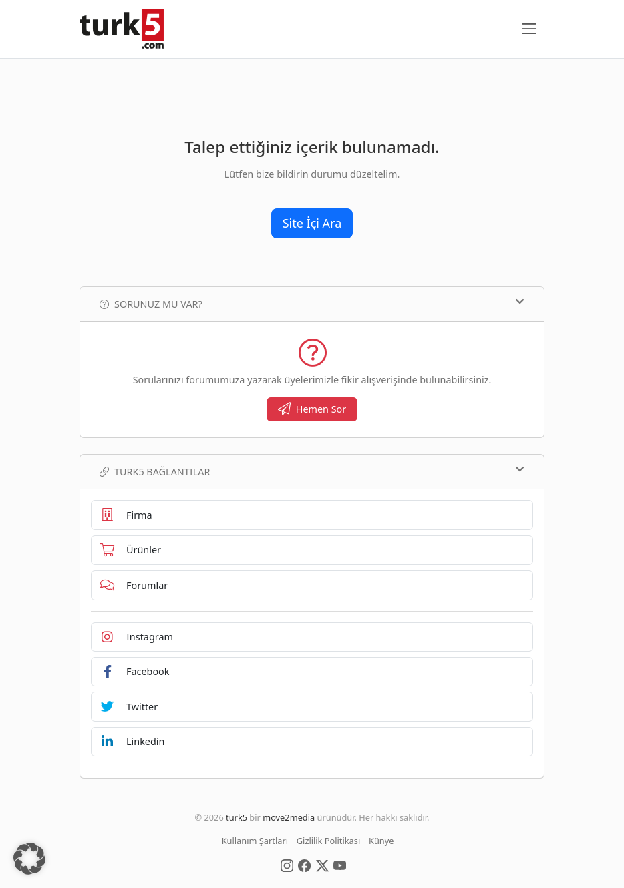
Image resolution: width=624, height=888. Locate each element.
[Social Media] (287, 865)
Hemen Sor (312, 409)
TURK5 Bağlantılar (312, 471)
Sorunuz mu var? (312, 303)
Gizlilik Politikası (328, 841)
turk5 (236, 817)
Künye (381, 841)
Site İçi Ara (312, 223)
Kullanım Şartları (255, 841)
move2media (289, 817)
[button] (29, 858)
